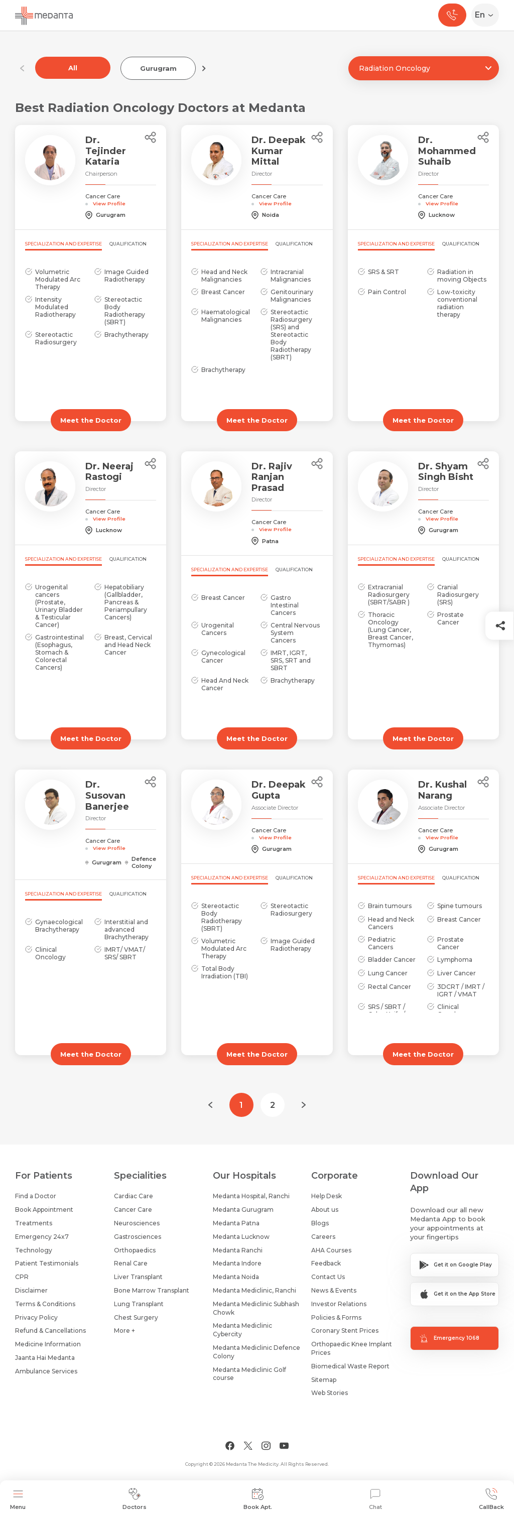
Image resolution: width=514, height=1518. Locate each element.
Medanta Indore (237, 1263)
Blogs (320, 1223)
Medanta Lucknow (241, 1236)
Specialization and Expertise (63, 243)
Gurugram (158, 68)
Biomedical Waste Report (350, 1366)
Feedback (326, 1263)
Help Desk (326, 1196)
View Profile (109, 203)
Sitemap (323, 1379)
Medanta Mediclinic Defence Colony (256, 1352)
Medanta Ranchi (238, 1250)
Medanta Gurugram (243, 1209)
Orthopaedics (135, 1250)
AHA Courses (331, 1250)
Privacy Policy (36, 1317)
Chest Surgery (136, 1317)
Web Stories (329, 1393)
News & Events (333, 1290)
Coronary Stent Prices (344, 1330)
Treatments (33, 1223)
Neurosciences (137, 1223)
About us (324, 1209)
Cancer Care (133, 1209)
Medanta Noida (236, 1277)
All (72, 68)
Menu (18, 1499)
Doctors (134, 1499)
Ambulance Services (46, 1371)
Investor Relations (338, 1304)
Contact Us (328, 1277)
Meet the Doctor (90, 420)
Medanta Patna (236, 1223)
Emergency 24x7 (42, 1236)
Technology (33, 1250)
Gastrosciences (137, 1236)
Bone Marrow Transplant (151, 1290)
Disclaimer (31, 1290)
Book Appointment (44, 1209)
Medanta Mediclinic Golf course (249, 1374)
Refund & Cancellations (50, 1330)
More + (124, 1330)
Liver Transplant (138, 1277)
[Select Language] (487, 15)
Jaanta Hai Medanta (45, 1357)
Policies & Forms (336, 1317)
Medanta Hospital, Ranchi (251, 1196)
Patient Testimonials (46, 1263)
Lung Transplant (139, 1304)
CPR (22, 1277)
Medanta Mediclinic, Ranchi (254, 1290)
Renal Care (131, 1263)
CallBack (491, 1499)
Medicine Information (48, 1344)
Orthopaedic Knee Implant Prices (351, 1348)
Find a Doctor (35, 1196)
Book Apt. (257, 1499)
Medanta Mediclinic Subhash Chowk (256, 1308)
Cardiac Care (133, 1196)
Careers (323, 1236)
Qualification (128, 243)
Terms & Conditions (45, 1304)
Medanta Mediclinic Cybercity (242, 1330)
